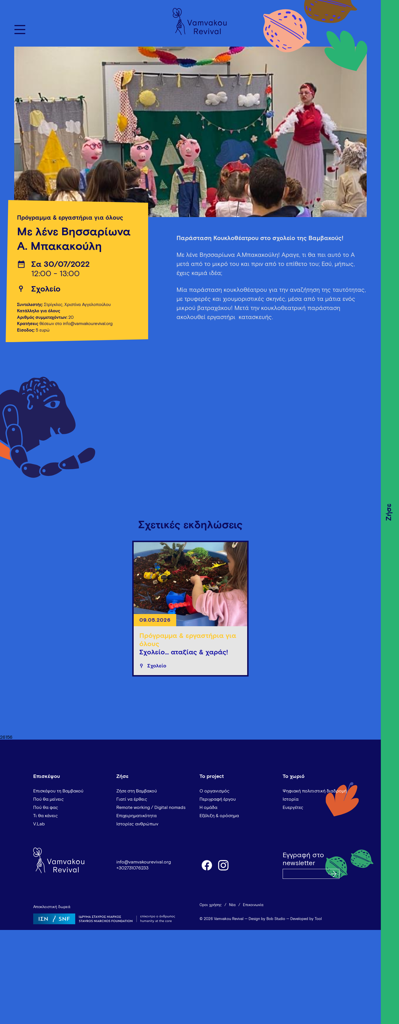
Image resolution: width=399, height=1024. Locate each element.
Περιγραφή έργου (218, 799)
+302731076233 (132, 868)
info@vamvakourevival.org (143, 862)
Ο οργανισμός (215, 791)
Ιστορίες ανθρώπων (137, 824)
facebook (207, 865)
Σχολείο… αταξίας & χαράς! (183, 652)
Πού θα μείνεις (48, 799)
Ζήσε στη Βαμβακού (136, 791)
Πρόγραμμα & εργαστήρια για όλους (70, 218)
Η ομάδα (208, 807)
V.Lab (39, 824)
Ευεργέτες (293, 807)
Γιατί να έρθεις (131, 799)
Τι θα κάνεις (45, 815)
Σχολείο (45, 289)
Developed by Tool (306, 919)
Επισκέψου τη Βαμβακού (58, 791)
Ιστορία (291, 799)
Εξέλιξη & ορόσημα (219, 815)
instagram (224, 865)
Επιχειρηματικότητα (136, 815)
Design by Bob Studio (267, 919)
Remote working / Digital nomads (151, 807)
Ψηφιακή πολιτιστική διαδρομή (315, 791)
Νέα (232, 905)
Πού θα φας (45, 807)
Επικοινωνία (253, 905)
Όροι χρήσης (211, 905)
